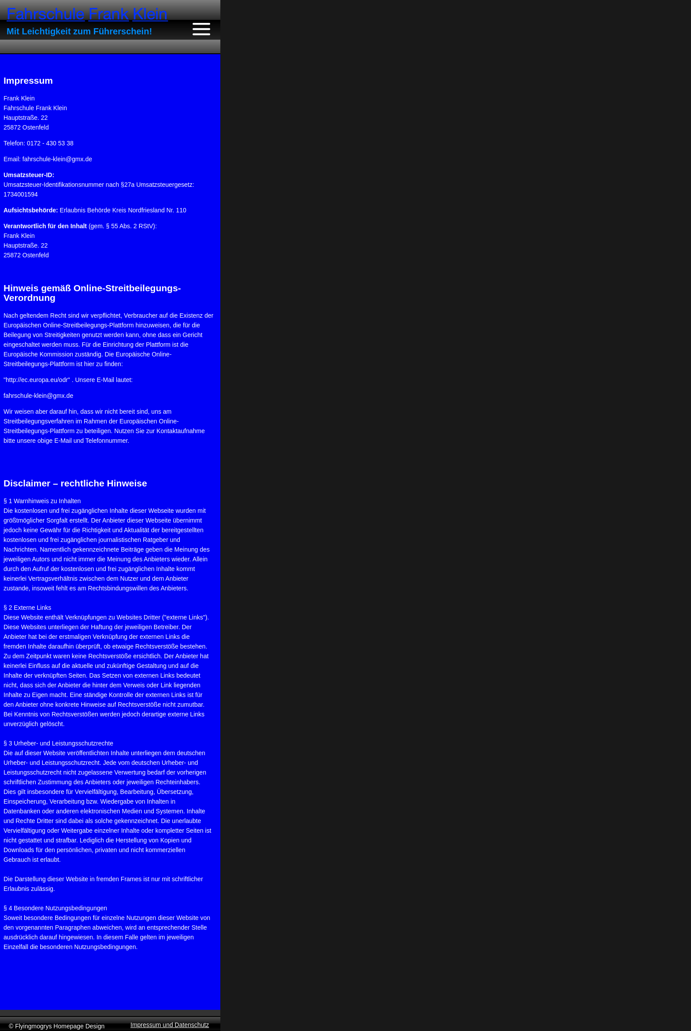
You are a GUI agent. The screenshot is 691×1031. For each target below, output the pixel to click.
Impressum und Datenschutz (169, 1024)
